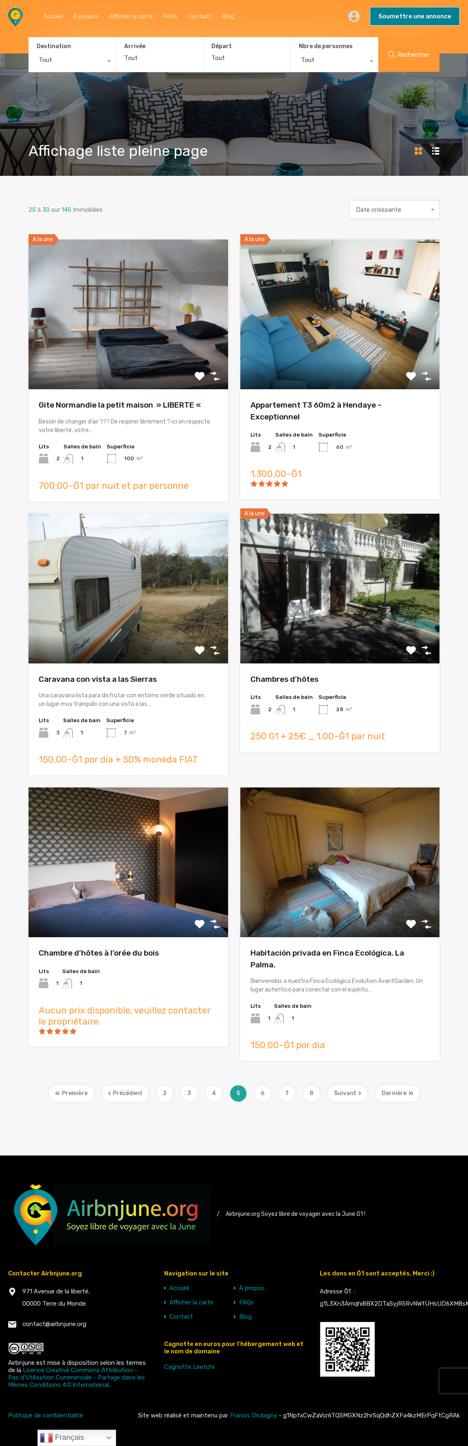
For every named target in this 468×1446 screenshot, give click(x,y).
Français (62, 1437)
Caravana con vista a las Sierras (98, 679)
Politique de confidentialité (45, 1415)
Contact (199, 16)
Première (71, 1093)
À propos (86, 16)
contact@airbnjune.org (54, 1324)
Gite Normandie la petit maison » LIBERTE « (120, 405)
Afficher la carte (131, 16)
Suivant (347, 1093)
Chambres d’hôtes (284, 679)
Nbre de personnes (326, 46)
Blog (228, 16)
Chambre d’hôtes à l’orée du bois (99, 953)
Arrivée (134, 46)
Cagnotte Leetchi (189, 1367)
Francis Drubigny (253, 1415)
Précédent (125, 1093)
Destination (54, 46)
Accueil (53, 16)
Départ (221, 46)
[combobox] (72, 62)
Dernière (397, 1093)
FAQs (170, 16)
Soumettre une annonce (414, 16)
